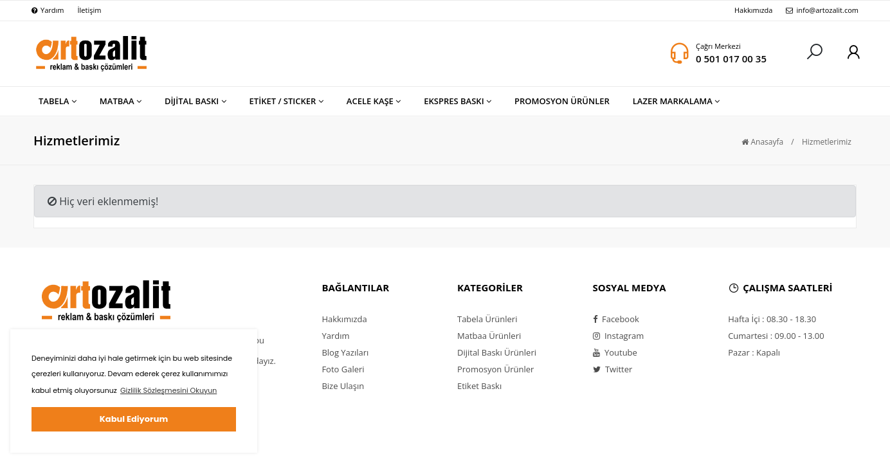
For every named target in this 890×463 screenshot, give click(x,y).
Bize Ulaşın (343, 386)
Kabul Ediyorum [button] (134, 419)
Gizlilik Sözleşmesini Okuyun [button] (168, 390)
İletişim (89, 10)
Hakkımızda (753, 10)
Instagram (618, 336)
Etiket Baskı (479, 386)
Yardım (48, 10)
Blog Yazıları (345, 352)
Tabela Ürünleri (487, 319)
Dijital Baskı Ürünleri (496, 352)
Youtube (615, 352)
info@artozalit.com (822, 10)
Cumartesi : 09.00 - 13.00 (776, 336)
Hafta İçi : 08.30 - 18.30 (772, 319)
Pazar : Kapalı (754, 352)
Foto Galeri (343, 369)
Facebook (616, 319)
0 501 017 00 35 (731, 58)
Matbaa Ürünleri (489, 336)
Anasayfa (762, 141)
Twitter (613, 369)
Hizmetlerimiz (826, 141)
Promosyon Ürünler (495, 369)
